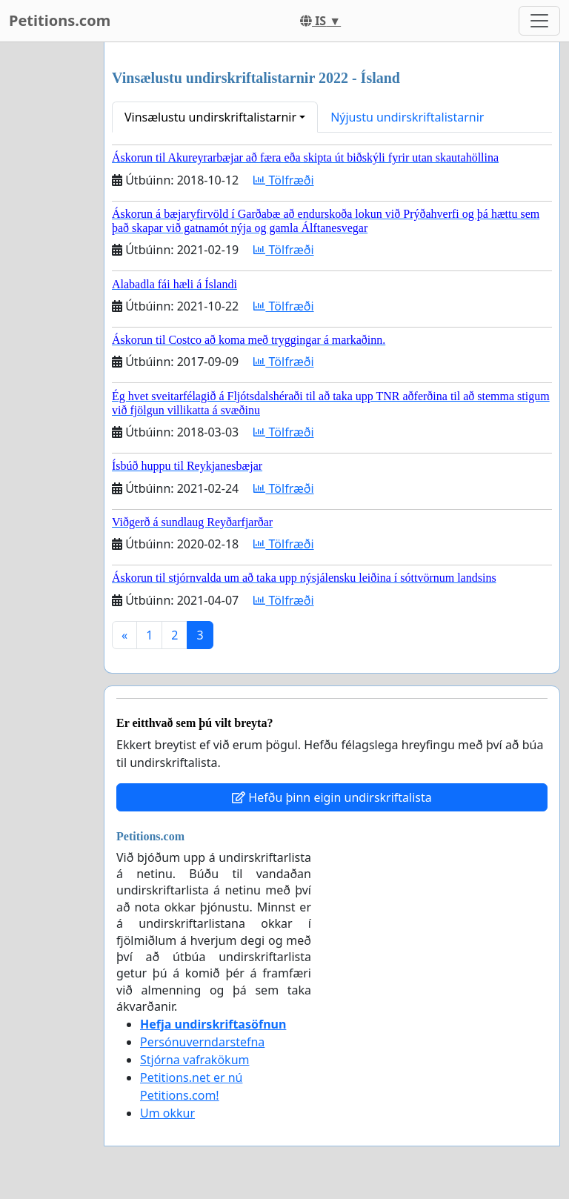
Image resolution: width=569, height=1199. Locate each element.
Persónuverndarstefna (202, 1042)
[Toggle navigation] (539, 21)
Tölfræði (283, 180)
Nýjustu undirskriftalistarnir (407, 117)
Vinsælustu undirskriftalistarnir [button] (210, 117)
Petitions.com (59, 20)
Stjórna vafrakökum (195, 1060)
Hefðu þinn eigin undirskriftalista (332, 797)
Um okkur (167, 1113)
